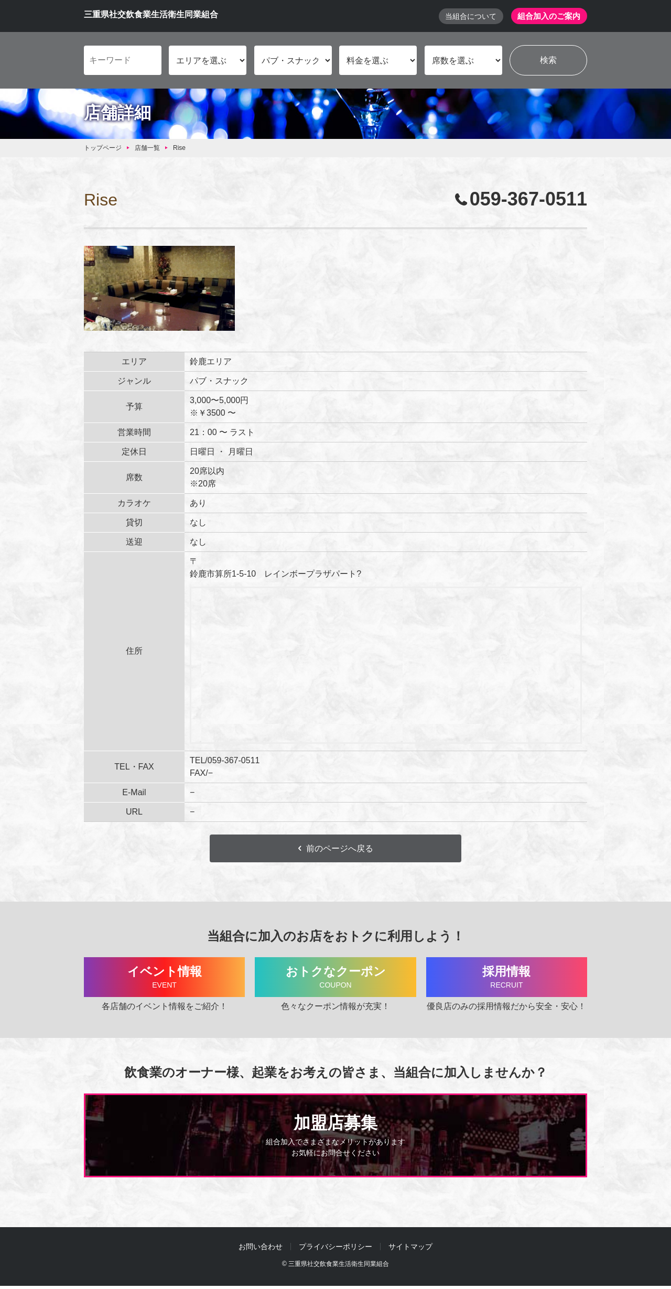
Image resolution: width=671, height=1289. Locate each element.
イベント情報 (164, 979)
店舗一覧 (147, 148)
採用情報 (506, 979)
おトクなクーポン (335, 979)
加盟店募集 (335, 1139)
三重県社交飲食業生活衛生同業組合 (151, 14)
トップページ (103, 148)
